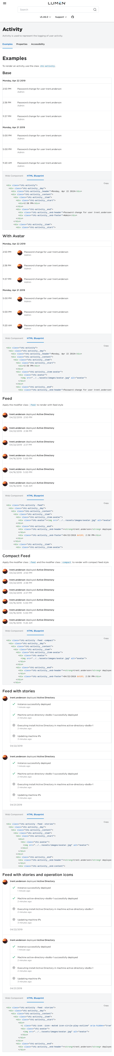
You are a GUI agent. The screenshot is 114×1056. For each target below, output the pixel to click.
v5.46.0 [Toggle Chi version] (44, 17)
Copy (106, 183)
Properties (21, 44)
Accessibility (38, 44)
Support (59, 17)
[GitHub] (73, 17)
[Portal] (57, 3)
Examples (7, 44)
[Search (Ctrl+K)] (58, 9)
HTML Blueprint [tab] (35, 175)
